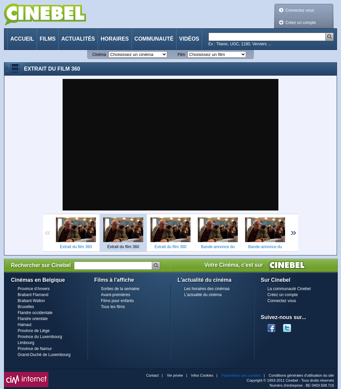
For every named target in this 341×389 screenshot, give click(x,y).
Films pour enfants (117, 300)
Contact (152, 375)
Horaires (115, 39)
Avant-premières (115, 294)
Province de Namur (35, 348)
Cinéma (99, 54)
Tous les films (113, 306)
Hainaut (24, 324)
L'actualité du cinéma (202, 294)
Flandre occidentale (35, 312)
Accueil (22, 39)
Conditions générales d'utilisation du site (301, 375)
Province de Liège (34, 330)
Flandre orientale (33, 318)
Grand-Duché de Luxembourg (44, 354)
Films (48, 39)
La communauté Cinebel (289, 288)
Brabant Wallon (31, 300)
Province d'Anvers (34, 288)
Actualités (78, 39)
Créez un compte (300, 22)
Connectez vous (299, 10)
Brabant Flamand (33, 294)
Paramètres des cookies (241, 375)
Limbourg (26, 342)
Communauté (154, 39)
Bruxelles (26, 306)
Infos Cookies (202, 375)
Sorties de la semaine (120, 288)
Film (181, 54)
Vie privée (175, 375)
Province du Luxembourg (40, 336)
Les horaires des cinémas (207, 288)
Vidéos (189, 39)
